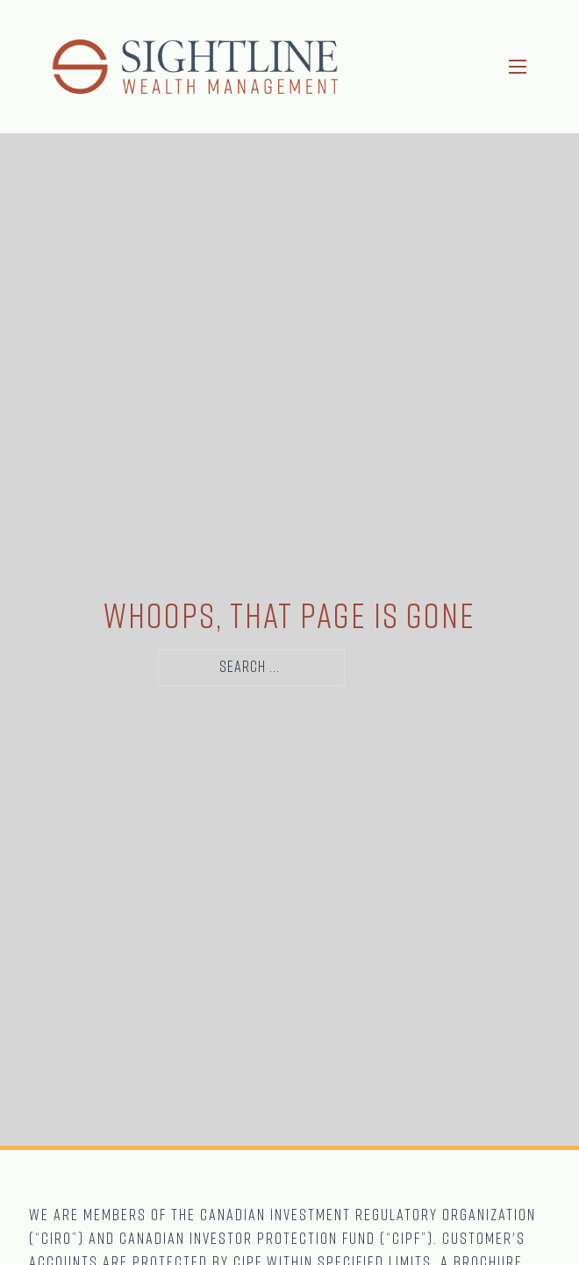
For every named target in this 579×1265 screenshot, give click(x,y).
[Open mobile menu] (517, 67)
